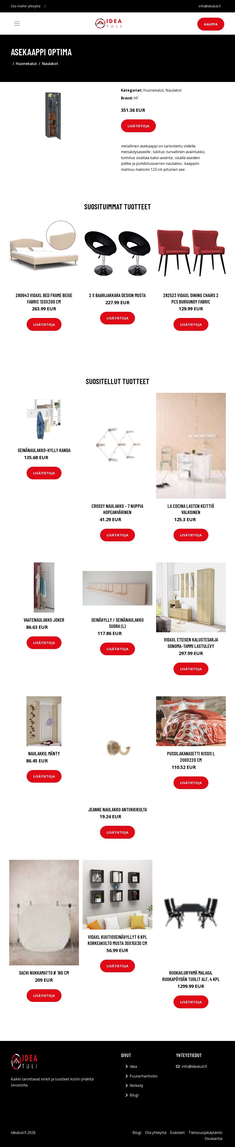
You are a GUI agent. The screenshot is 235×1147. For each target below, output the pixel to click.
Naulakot (50, 63)
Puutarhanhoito (143, 1076)
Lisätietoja (138, 126)
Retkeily (136, 1085)
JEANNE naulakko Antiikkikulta (117, 809)
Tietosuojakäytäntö (205, 1132)
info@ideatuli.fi (210, 6)
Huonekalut (26, 63)
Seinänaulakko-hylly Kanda (44, 450)
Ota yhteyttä (155, 1132)
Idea (133, 1066)
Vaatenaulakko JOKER (44, 620)
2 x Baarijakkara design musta (117, 295)
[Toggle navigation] (17, 23)
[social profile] (45, 6)
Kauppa (211, 24)
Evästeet (177, 1132)
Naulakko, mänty (44, 753)
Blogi (134, 1095)
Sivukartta (213, 1138)
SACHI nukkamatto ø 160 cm (44, 973)
